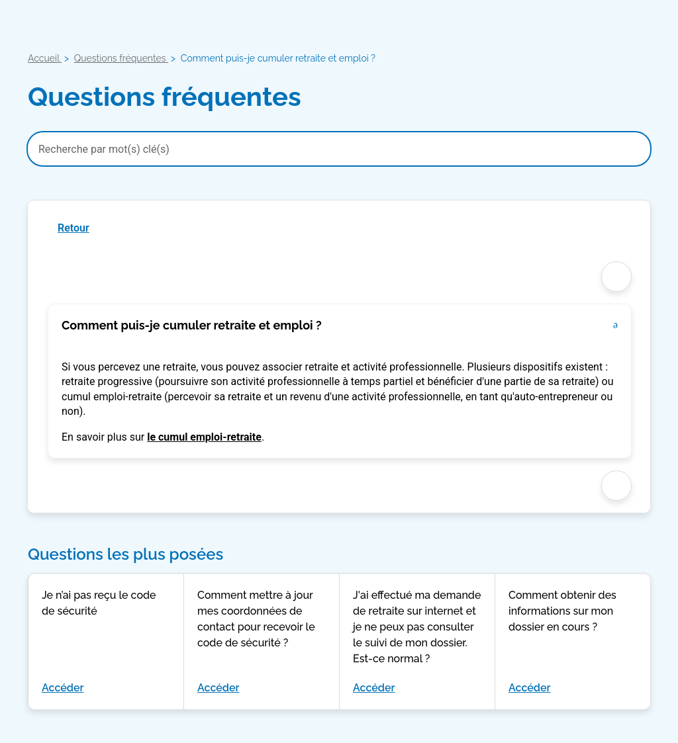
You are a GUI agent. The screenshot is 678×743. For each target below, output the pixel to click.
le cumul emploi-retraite (204, 437)
